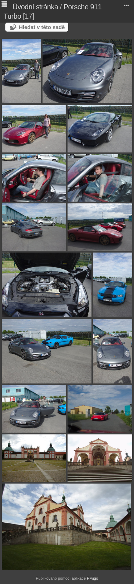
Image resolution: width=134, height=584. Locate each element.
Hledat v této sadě (42, 27)
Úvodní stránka (35, 7)
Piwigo (92, 578)
